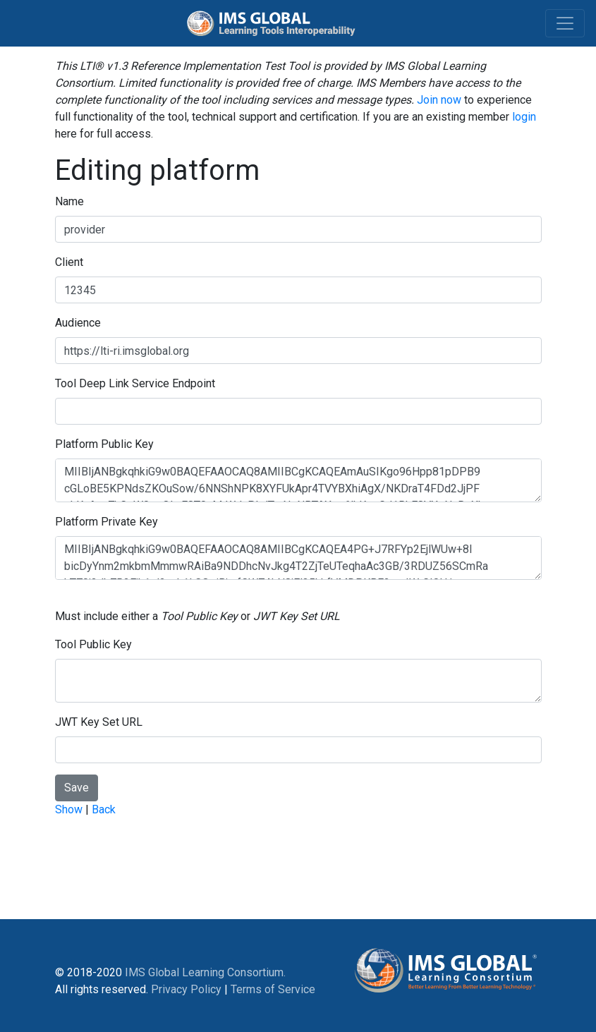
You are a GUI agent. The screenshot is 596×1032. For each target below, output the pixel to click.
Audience (78, 322)
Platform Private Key (106, 521)
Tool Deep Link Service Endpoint (135, 383)
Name (69, 201)
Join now (439, 100)
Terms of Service (273, 989)
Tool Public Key (93, 644)
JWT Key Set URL (98, 722)
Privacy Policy (186, 989)
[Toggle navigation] (565, 23)
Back (104, 809)
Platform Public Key (104, 444)
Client (69, 262)
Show (69, 809)
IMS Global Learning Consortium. (205, 972)
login (524, 116)
